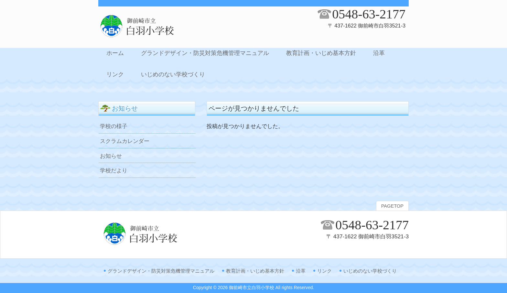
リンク (324, 271)
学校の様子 (113, 126)
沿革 (301, 271)
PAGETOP (392, 206)
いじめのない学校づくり (370, 271)
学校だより (113, 170)
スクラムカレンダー (124, 141)
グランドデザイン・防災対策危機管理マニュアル (161, 271)
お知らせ (111, 156)
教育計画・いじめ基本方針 (255, 271)
